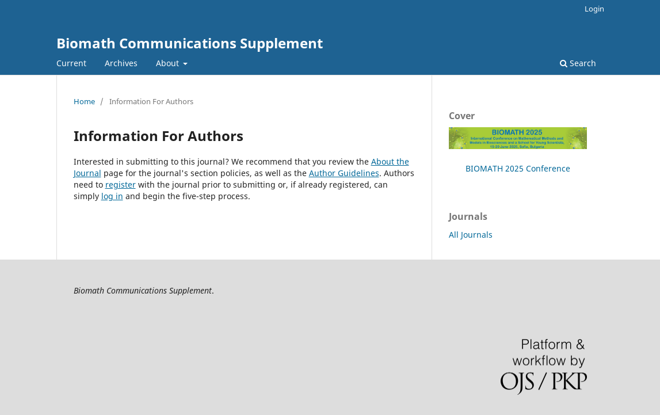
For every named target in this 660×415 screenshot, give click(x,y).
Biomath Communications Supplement (189, 42)
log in (112, 196)
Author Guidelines (344, 172)
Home (84, 101)
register (120, 184)
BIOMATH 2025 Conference (518, 168)
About (168, 63)
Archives (121, 63)
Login (594, 8)
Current (71, 63)
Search (578, 63)
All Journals (471, 234)
